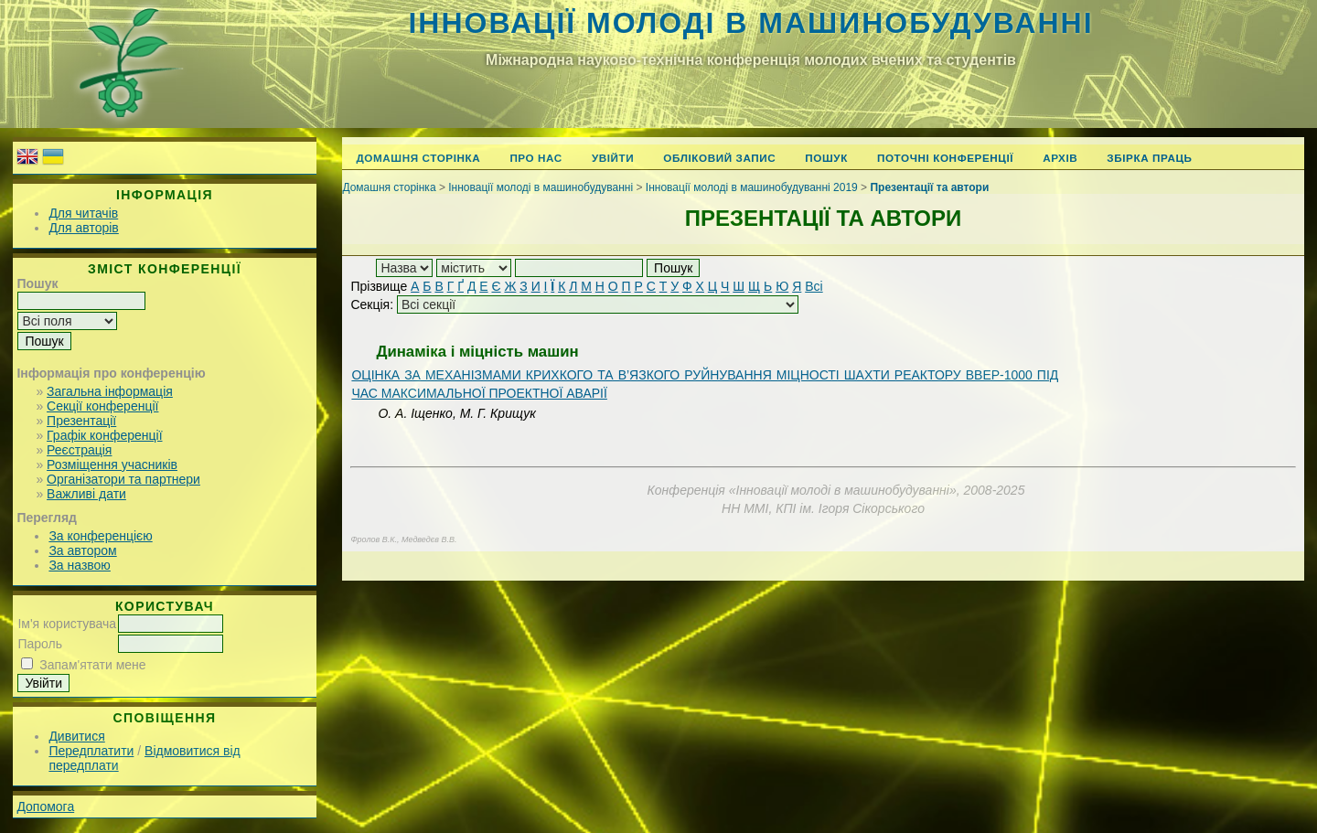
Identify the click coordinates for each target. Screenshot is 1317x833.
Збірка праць (1149, 158)
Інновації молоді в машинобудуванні (750, 22)
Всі (813, 286)
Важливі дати (86, 493)
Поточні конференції (945, 158)
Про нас (535, 158)
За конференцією (100, 536)
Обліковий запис (719, 158)
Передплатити (91, 750)
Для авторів (83, 227)
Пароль (39, 643)
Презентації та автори (929, 187)
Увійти (613, 158)
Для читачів (83, 213)
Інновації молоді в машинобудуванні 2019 (752, 187)
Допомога (45, 806)
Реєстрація (79, 450)
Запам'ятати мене (92, 664)
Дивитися (76, 736)
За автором (82, 550)
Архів (1060, 158)
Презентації (81, 420)
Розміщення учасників (112, 464)
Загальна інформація (110, 391)
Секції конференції (102, 406)
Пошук (826, 158)
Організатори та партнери (123, 479)
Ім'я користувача (66, 623)
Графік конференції (104, 435)
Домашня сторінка (418, 158)
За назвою (79, 565)
